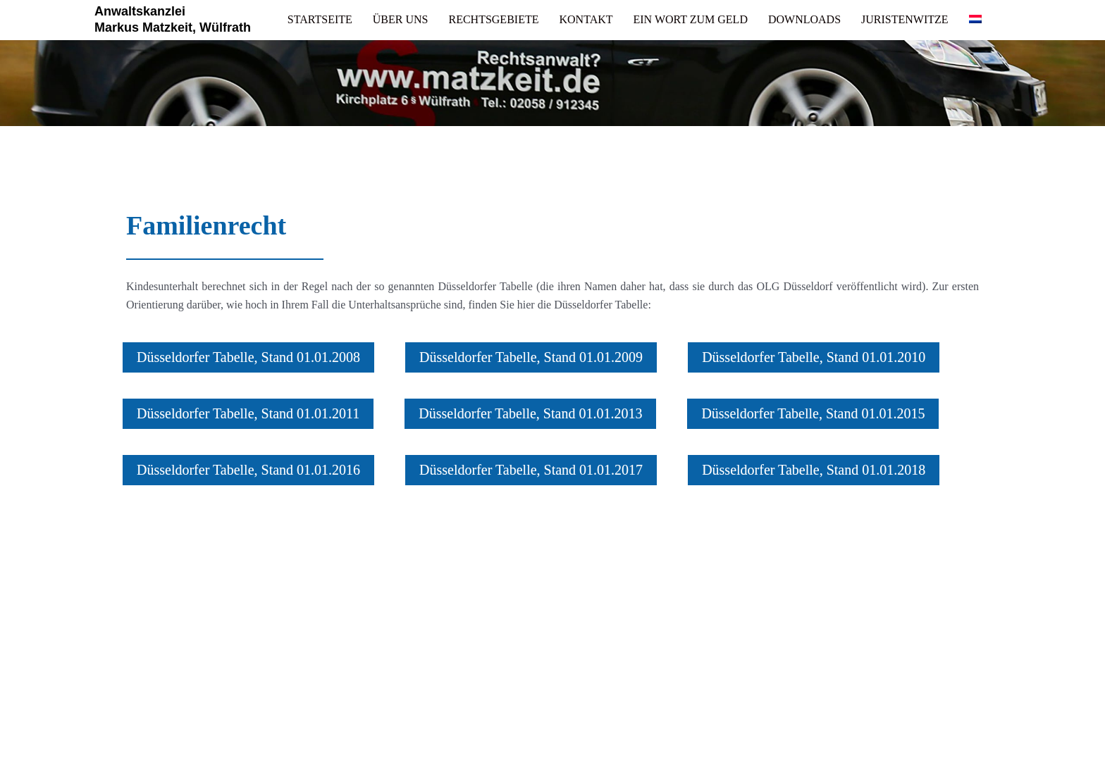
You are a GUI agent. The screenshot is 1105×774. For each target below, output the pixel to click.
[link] (320, 20)
